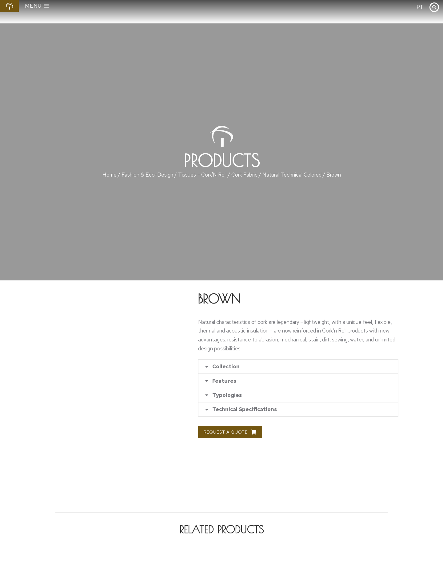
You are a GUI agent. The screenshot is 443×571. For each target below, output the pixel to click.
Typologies (227, 396)
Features (225, 381)
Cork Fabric (244, 174)
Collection (226, 366)
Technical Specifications (245, 411)
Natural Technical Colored (291, 174)
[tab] (298, 367)
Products (222, 160)
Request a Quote (230, 434)
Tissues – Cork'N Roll (202, 174)
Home (109, 174)
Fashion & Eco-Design (147, 174)
